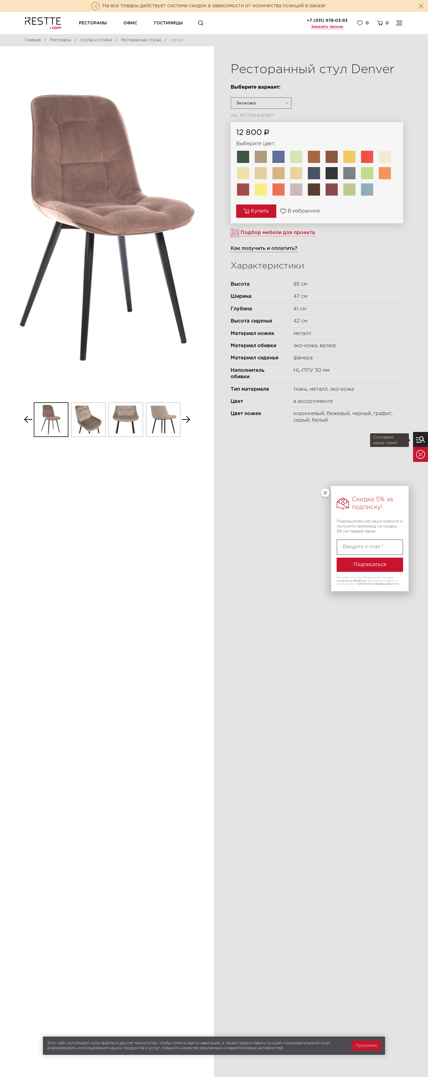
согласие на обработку (351, 580)
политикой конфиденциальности (378, 584)
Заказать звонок (327, 27)
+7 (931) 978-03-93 (327, 20)
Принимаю (366, 1045)
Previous (28, 419)
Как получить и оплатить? (264, 248)
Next (186, 419)
